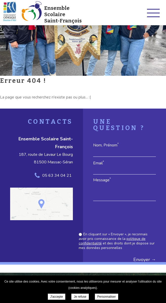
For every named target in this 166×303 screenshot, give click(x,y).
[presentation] (117, 217)
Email (98, 163)
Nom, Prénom (106, 145)
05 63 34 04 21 (57, 175)
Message (102, 180)
